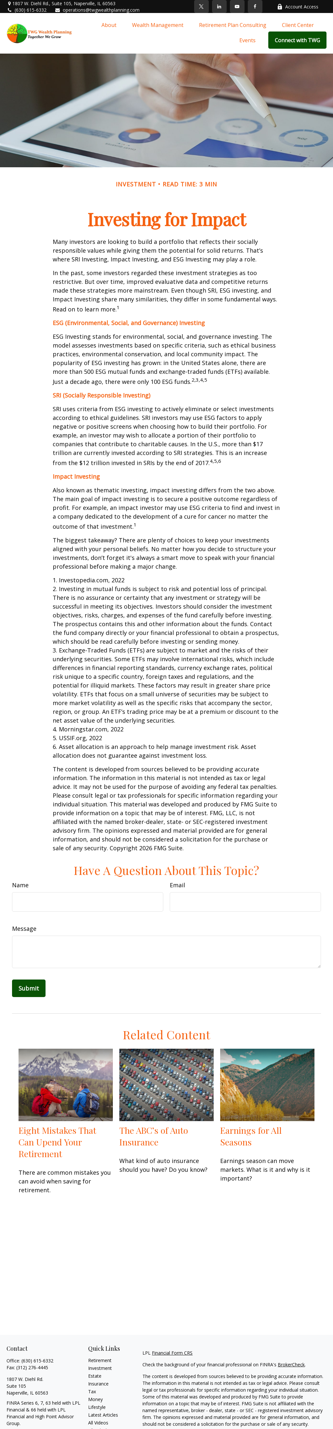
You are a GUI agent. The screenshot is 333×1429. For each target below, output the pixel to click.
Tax (92, 1391)
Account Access (297, 7)
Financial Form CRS (172, 1353)
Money (95, 1399)
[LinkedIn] (219, 6)
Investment (100, 1368)
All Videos (98, 1423)
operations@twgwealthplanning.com (97, 10)
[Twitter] (201, 6)
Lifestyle (97, 1407)
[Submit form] (29, 988)
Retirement (100, 1360)
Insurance (98, 1384)
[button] (109, 25)
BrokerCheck (291, 1364)
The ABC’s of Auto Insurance (153, 1136)
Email (177, 885)
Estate (94, 1376)
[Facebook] (255, 6)
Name (20, 885)
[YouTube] (237, 6)
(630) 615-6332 (27, 10)
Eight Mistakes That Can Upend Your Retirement (57, 1141)
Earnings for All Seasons (251, 1136)
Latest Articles (103, 1415)
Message (24, 928)
